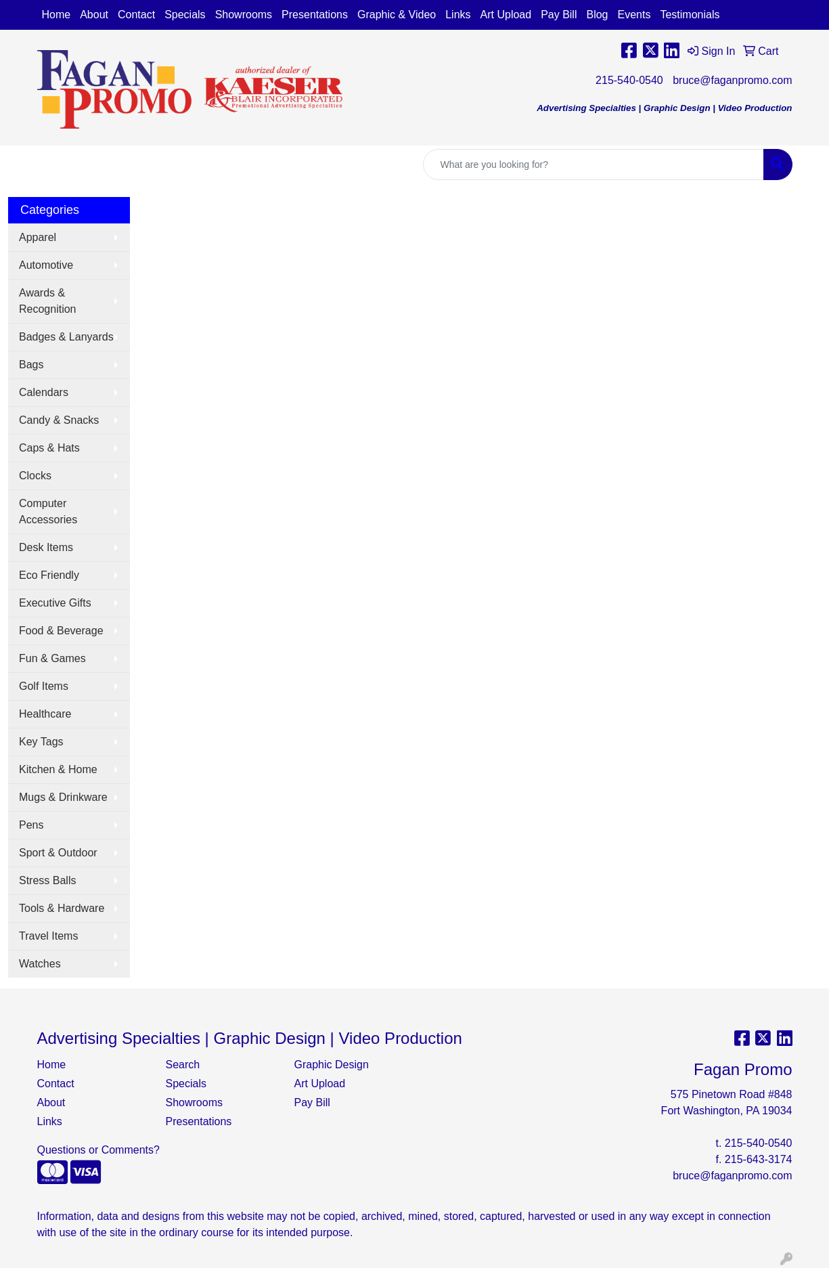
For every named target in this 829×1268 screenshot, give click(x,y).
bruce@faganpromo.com (732, 80)
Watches (40, 963)
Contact (136, 14)
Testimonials (689, 14)
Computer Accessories (48, 511)
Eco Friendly (49, 575)
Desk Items (46, 547)
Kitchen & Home (58, 769)
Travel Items (48, 936)
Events (634, 14)
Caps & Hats (49, 448)
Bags (31, 364)
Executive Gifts (55, 603)
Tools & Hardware (61, 908)
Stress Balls (47, 880)
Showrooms (243, 14)
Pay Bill (559, 14)
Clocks (35, 475)
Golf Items (43, 686)
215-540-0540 (629, 80)
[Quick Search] (593, 164)
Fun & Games (52, 658)
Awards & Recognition (47, 301)
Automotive (46, 265)
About (94, 14)
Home (56, 14)
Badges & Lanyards (66, 337)
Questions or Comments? (98, 1150)
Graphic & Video (396, 14)
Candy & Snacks (59, 420)
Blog (597, 14)
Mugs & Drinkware (63, 797)
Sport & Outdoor (58, 852)
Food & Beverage (61, 630)
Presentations (315, 14)
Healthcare (45, 714)
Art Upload (506, 14)
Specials (184, 14)
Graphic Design (331, 1064)
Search (183, 1064)
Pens (31, 825)
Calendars (43, 392)
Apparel (37, 237)
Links (457, 14)
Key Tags (41, 741)
